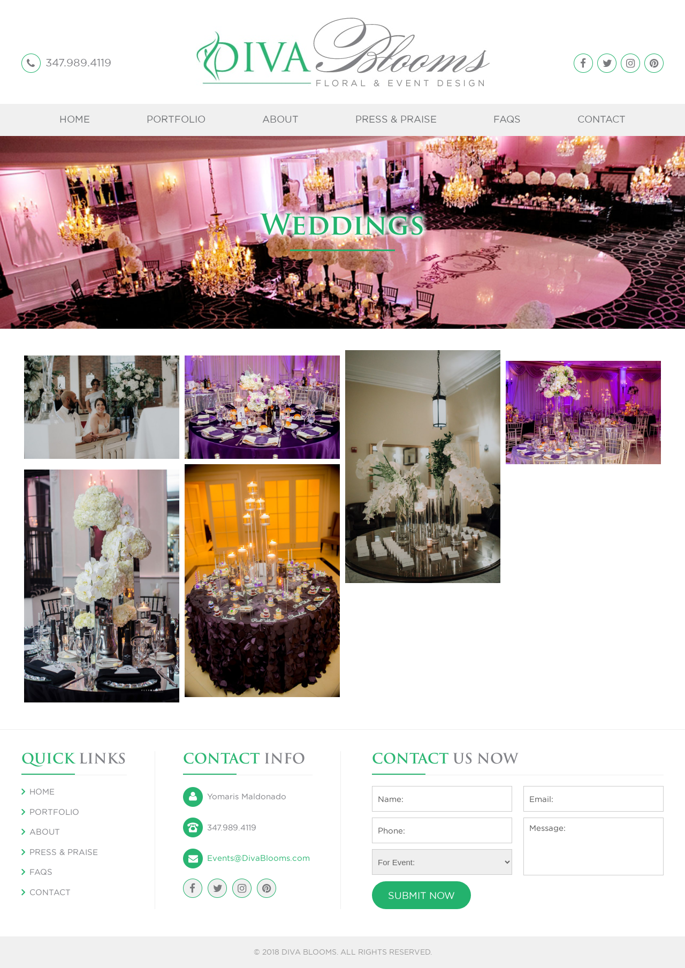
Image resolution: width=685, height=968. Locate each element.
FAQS (507, 119)
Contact (601, 119)
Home (74, 119)
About (280, 119)
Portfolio (176, 119)
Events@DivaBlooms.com (258, 858)
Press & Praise (396, 119)
